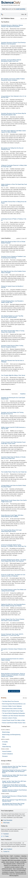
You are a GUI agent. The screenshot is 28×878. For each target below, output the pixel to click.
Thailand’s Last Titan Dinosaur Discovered (13, 715)
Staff (11, 856)
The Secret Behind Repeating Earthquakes (13, 713)
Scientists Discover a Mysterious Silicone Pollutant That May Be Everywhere (12, 26)
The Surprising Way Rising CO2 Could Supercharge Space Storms (11, 530)
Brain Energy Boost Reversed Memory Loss (13, 703)
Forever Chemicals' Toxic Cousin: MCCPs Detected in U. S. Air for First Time (12, 635)
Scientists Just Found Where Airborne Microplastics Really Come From (11, 60)
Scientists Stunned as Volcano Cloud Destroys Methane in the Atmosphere (13, 43)
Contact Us (6, 851)
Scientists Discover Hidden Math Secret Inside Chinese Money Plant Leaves (14, 776)
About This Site (4, 856)
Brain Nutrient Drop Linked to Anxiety (12, 708)
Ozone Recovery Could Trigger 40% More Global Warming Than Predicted (12, 516)
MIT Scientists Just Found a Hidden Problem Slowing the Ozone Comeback (13, 79)
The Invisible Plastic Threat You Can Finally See (14, 472)
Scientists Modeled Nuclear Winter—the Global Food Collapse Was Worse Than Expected (13, 560)
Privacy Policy (5, 858)
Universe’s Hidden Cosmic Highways (12, 706)
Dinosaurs (5, 756)
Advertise (23, 856)
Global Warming (6, 746)
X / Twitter (6, 836)
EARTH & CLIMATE (5, 739)
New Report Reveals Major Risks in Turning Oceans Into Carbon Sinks (12, 331)
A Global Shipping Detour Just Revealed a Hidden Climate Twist (12, 301)
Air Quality (5, 741)
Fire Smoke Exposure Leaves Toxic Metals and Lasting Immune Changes (13, 590)
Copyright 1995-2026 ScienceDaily (11, 860)
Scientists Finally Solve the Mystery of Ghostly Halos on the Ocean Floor (13, 457)
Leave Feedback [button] (7, 849)
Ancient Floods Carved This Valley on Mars (13, 720)
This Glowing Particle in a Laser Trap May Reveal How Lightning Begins (12, 316)
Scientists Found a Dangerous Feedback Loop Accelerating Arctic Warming (13, 257)
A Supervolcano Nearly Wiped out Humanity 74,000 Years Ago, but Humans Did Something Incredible (14, 786)
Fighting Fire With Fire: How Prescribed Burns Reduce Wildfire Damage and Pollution (13, 605)
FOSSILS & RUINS (5, 749)
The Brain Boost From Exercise (10, 701)
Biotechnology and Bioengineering (11, 734)
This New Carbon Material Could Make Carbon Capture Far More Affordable (13, 131)
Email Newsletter (7, 820)
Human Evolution (6, 751)
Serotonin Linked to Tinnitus (9, 718)
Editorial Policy (14, 858)
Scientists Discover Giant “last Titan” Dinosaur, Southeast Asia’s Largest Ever (14, 767)
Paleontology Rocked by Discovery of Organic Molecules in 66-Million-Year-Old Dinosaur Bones (14, 771)
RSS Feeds (6, 822)
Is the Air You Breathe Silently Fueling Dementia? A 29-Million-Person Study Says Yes (13, 545)
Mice (3, 737)
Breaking (3, 697)
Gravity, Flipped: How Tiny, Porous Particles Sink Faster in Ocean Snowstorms (12, 620)
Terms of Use (23, 858)
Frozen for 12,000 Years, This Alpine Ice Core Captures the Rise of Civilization (13, 575)
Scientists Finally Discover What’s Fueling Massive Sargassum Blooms (12, 346)
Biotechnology (6, 732)
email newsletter (20, 9)
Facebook (6, 833)
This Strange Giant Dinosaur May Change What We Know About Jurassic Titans (13, 804)
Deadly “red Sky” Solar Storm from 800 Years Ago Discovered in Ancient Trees (14, 782)
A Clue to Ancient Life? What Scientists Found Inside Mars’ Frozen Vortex (13, 443)
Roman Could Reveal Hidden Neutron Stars (13, 722)
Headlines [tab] (23, 393)
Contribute (17, 856)
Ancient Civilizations (7, 753)
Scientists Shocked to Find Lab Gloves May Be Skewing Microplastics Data (13, 114)
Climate (4, 744)
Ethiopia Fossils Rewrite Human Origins (12, 711)
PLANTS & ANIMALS (5, 729)
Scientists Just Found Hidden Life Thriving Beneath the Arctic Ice (12, 413)
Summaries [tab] (15, 393)
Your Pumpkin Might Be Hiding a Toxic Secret (13, 375)
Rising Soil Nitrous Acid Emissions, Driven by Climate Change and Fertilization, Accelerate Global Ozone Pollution (13, 675)
